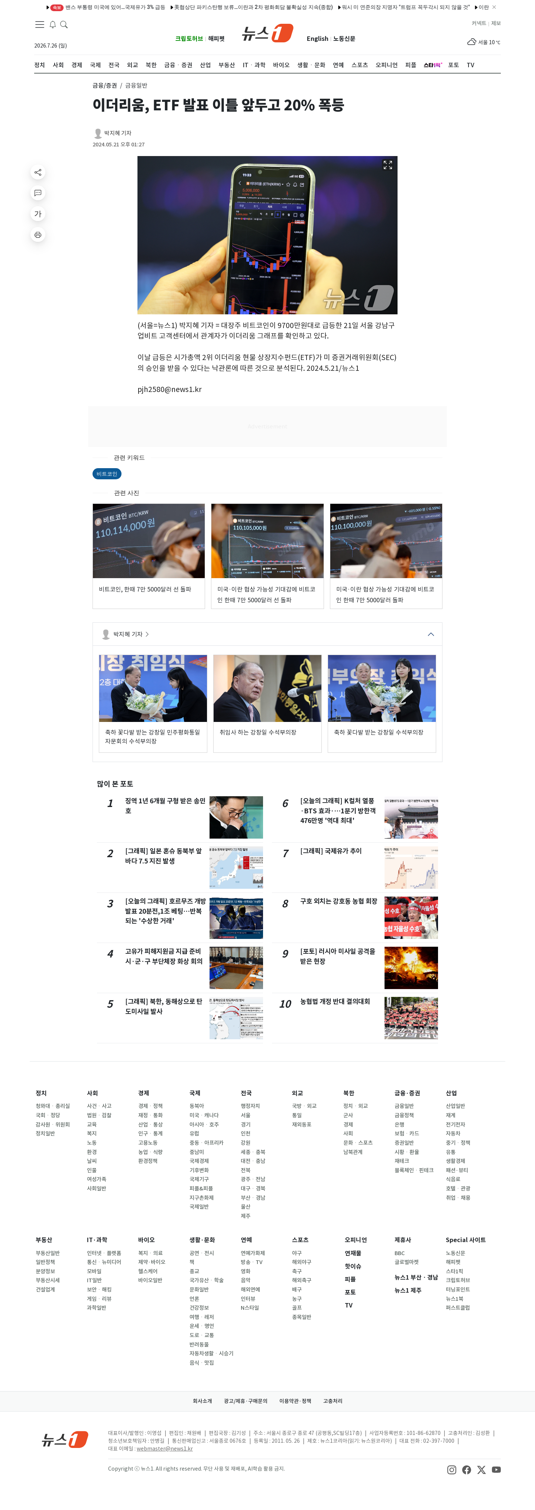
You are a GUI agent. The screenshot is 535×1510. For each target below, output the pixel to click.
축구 (297, 1271)
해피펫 (216, 39)
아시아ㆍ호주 (204, 1124)
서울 (245, 1115)
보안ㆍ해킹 (99, 1289)
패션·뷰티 (457, 1170)
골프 (297, 1308)
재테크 (402, 1161)
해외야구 (301, 1262)
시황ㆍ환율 (407, 1152)
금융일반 (404, 1106)
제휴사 (403, 1240)
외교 (297, 1093)
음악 (245, 1280)
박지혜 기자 (118, 133)
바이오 (146, 1240)
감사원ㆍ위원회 (53, 1124)
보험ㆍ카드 (407, 1133)
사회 (92, 1093)
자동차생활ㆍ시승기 (211, 1353)
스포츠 (300, 1240)
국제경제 (199, 1161)
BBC (400, 1253)
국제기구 (199, 1179)
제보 (496, 23)
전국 (246, 1093)
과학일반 (96, 1308)
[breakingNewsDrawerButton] (52, 23)
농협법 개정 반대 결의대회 (335, 1001)
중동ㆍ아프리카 (206, 1143)
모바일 (94, 1271)
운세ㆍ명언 (201, 1326)
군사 (348, 1115)
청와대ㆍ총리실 (53, 1106)
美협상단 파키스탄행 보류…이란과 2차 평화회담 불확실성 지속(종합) (233, 7)
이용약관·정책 (295, 1401)
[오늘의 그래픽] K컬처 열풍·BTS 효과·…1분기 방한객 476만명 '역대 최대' (338, 811)
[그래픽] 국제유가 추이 (331, 851)
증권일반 (404, 1143)
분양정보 (45, 1271)
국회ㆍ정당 (48, 1115)
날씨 (92, 1161)
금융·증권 (407, 1093)
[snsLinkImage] (451, 1469)
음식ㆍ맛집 (201, 1363)
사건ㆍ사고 (99, 1106)
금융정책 (404, 1115)
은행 (399, 1124)
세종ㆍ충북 (253, 1152)
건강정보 (199, 1308)
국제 (195, 1093)
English (317, 39)
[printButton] (37, 234)
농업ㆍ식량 (150, 1152)
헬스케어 (148, 1271)
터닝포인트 (458, 1289)
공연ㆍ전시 (201, 1253)
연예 (246, 1240)
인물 (92, 1170)
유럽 (194, 1133)
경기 (245, 1124)
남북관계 (353, 1152)
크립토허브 (189, 39)
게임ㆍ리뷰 (99, 1299)
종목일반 (301, 1317)
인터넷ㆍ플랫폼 (104, 1253)
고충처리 (333, 1401)
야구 (297, 1253)
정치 (41, 1093)
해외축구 (301, 1280)
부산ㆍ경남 (253, 1198)
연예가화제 (253, 1253)
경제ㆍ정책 (150, 1106)
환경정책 (148, 1161)
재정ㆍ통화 (150, 1115)
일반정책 (45, 1262)
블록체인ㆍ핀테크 (414, 1170)
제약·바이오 (151, 1262)
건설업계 (45, 1289)
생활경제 (455, 1161)
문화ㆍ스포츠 (358, 1143)
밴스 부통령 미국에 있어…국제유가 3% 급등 (87, 7)
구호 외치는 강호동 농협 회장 (338, 901)
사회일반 (96, 1188)
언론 (194, 1299)
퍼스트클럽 (458, 1308)
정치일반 (45, 1133)
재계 (450, 1115)
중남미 (196, 1152)
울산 (245, 1206)
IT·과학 (97, 1240)
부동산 (44, 1240)
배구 (297, 1289)
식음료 (453, 1179)
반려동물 (199, 1344)
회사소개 (202, 1401)
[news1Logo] (65, 1439)
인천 (245, 1133)
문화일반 (199, 1289)
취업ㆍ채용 (458, 1198)
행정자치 (250, 1106)
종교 (194, 1271)
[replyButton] (37, 192)
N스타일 (250, 1308)
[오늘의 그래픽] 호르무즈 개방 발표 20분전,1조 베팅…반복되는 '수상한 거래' (165, 911)
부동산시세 (48, 1280)
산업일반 (455, 1106)
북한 (348, 1093)
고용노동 (148, 1143)
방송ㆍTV (252, 1262)
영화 (245, 1271)
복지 (92, 1133)
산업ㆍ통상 (150, 1124)
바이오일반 (150, 1280)
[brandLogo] (267, 32)
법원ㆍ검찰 (99, 1115)
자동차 (453, 1133)
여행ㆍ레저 (201, 1317)
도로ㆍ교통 (201, 1335)
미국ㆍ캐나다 (204, 1115)
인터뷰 (248, 1299)
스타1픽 (454, 1271)
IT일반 (94, 1280)
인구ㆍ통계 (150, 1133)
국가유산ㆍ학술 (206, 1280)
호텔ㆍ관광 (458, 1188)
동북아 (196, 1106)
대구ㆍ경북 (253, 1188)
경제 (143, 1093)
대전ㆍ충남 (253, 1161)
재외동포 (301, 1124)
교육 (92, 1124)
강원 (245, 1143)
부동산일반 (48, 1253)
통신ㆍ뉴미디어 (104, 1262)
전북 (245, 1170)
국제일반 (199, 1206)
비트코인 (107, 474)
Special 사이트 (466, 1240)
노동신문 (344, 39)
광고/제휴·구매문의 (246, 1401)
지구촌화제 (201, 1198)
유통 (450, 1152)
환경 (92, 1152)
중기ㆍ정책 (458, 1143)
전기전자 (455, 1124)
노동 (92, 1143)
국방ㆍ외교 (304, 1106)
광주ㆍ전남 (253, 1179)
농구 (297, 1299)
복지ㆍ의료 (150, 1253)
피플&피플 (201, 1188)
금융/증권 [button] (105, 85)
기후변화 (199, 1170)
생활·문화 (202, 1240)
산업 (451, 1093)
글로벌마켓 (407, 1262)
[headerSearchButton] (64, 23)
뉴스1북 (454, 1299)
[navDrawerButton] (39, 24)
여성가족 (96, 1179)
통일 (297, 1115)
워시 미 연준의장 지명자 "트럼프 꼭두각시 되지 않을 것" (385, 7)
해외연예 (250, 1289)
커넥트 (479, 23)
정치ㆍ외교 (355, 1106)
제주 (245, 1216)
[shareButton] (37, 172)
